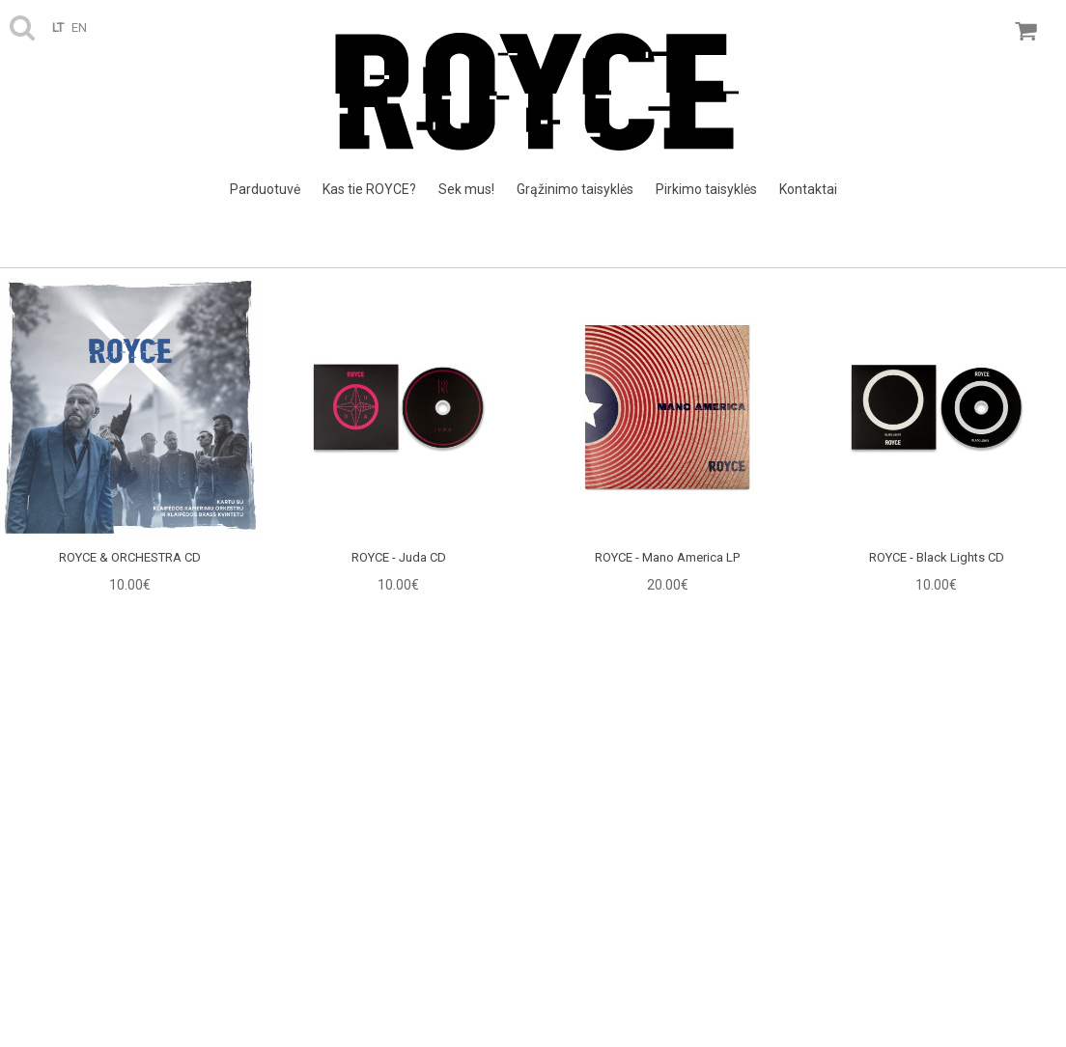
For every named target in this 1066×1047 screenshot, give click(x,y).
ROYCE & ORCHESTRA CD (130, 557)
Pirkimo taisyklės (706, 189)
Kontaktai (808, 189)
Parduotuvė (265, 189)
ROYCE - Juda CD (398, 557)
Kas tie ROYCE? (369, 189)
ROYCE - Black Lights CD (936, 557)
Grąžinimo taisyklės (575, 189)
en (79, 27)
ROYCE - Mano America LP (667, 557)
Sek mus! (466, 189)
